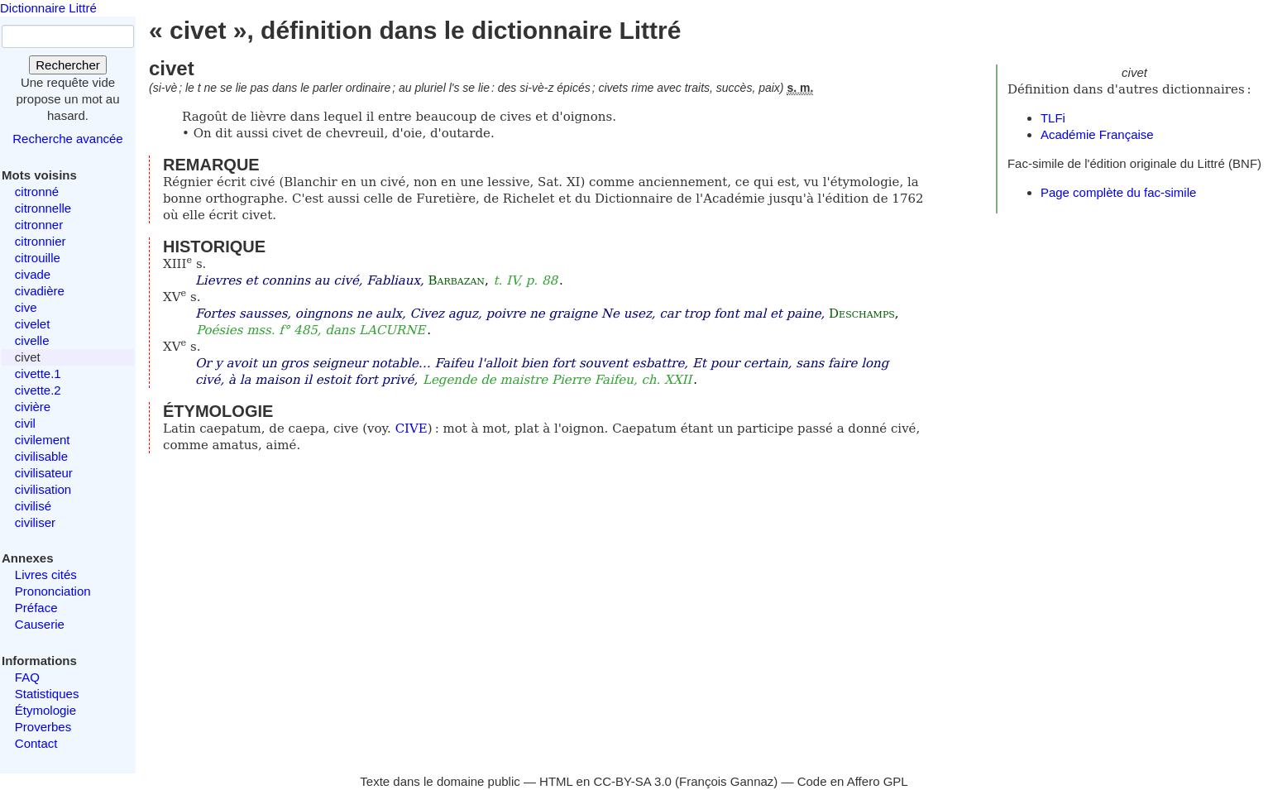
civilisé (33, 506)
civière (32, 407)
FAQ (27, 677)
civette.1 (38, 373)
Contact (36, 743)
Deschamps (862, 313)
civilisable (41, 456)
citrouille (37, 258)
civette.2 (38, 390)
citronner (39, 225)
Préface (36, 608)
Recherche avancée (67, 139)
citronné (37, 191)
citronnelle (43, 208)
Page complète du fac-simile (1118, 192)
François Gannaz (726, 781)
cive (26, 307)
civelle (32, 340)
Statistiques (47, 694)
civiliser (35, 522)
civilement (42, 440)
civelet (32, 324)
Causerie (40, 624)
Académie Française (1097, 134)
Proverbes (43, 727)
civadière (40, 291)
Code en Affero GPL (852, 781)
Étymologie (45, 710)
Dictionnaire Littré (48, 8)
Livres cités (46, 574)
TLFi (1053, 118)
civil (25, 423)
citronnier (40, 241)
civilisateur (44, 473)
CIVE (411, 428)
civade (32, 274)
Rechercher (68, 65)
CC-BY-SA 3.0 (632, 781)
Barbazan (456, 280)
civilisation (43, 489)
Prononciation (53, 591)
